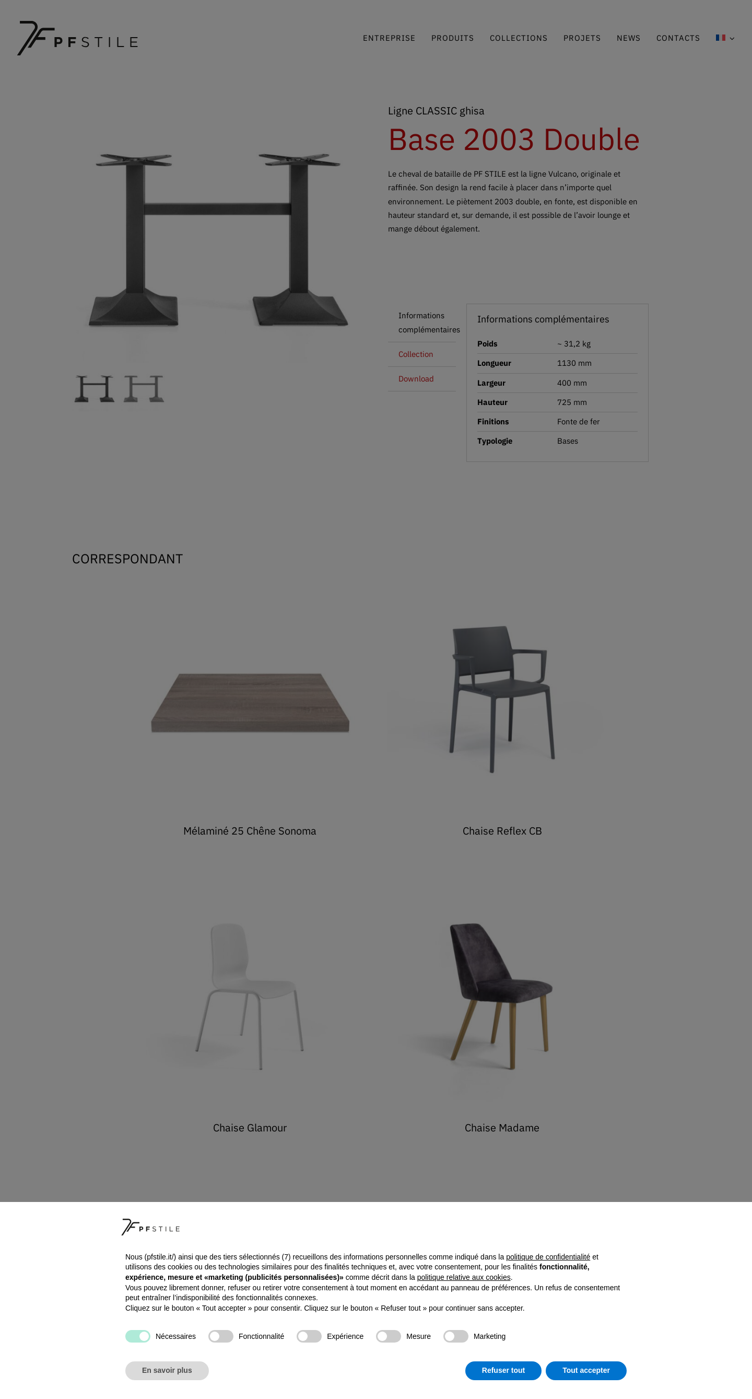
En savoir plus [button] (167, 1370)
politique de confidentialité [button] (548, 1257)
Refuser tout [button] (503, 1370)
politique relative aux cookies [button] (464, 1277)
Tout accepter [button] (586, 1370)
